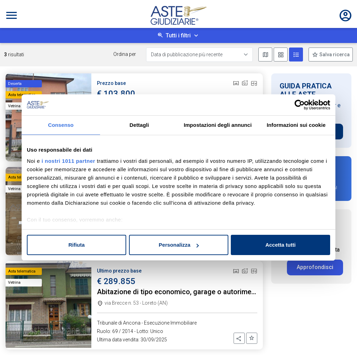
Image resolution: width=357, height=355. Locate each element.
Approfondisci (315, 267)
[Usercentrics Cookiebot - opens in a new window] (299, 105)
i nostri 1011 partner (68, 161)
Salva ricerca (334, 54)
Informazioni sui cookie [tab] (296, 125)
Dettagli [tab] (139, 125)
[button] (239, 338)
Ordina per (124, 54)
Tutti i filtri (178, 35)
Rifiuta (76, 245)
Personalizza (179, 245)
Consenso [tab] (61, 125)
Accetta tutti (280, 245)
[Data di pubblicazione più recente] (199, 55)
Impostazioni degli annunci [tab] (218, 125)
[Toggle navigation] (11, 15)
